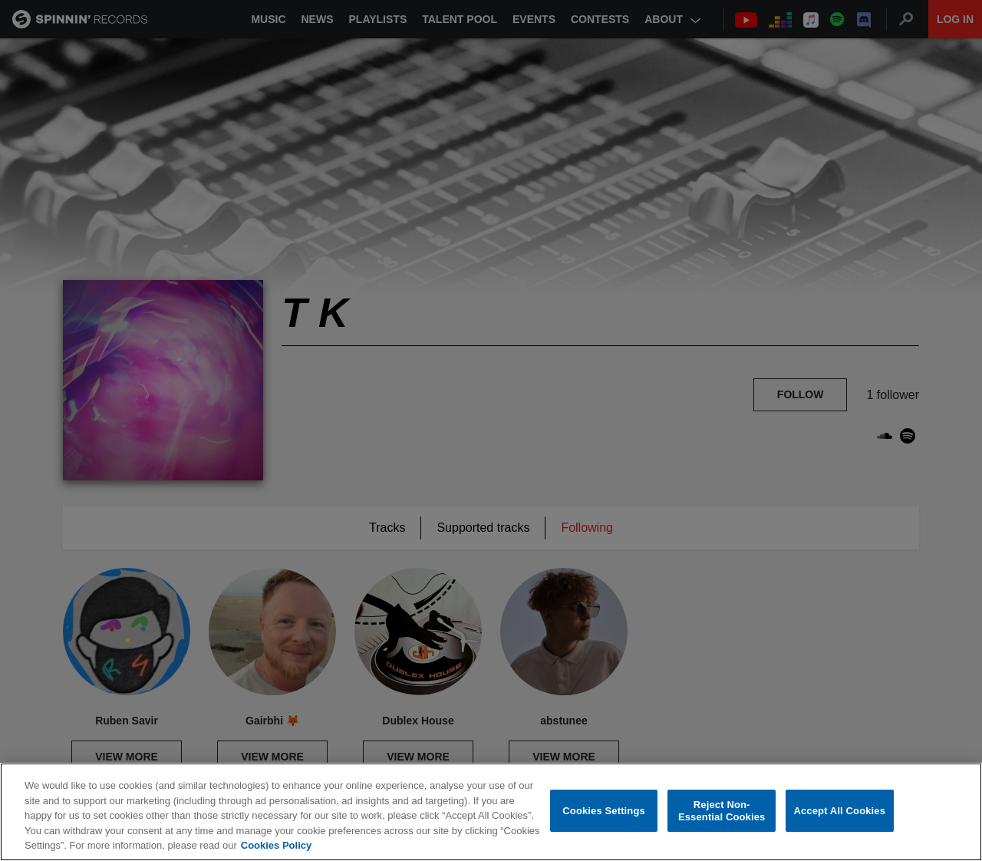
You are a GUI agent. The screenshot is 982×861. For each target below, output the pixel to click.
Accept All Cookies (839, 810)
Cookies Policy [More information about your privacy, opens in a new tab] (276, 845)
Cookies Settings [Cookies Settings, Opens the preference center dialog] (603, 810)
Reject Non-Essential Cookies (721, 811)
